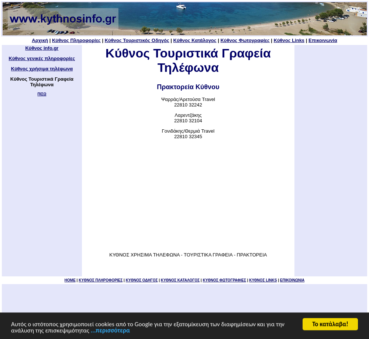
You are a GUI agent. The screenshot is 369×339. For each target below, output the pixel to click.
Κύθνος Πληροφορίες (76, 40)
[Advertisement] (188, 195)
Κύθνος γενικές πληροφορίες (42, 58)
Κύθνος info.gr (41, 48)
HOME (70, 280)
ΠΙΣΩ (41, 94)
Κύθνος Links (289, 40)
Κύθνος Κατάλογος (195, 40)
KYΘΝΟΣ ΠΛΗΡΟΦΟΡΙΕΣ (101, 280)
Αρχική (40, 40)
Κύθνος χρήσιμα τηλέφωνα (42, 68)
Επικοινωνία (322, 40)
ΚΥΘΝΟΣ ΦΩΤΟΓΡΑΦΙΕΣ (224, 280)
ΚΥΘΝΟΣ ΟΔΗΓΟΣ (142, 280)
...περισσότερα (110, 331)
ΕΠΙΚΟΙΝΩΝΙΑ (292, 280)
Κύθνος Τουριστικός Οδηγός (137, 40)
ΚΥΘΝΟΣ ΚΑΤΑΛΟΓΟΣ (180, 280)
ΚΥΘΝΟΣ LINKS (263, 280)
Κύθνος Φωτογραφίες (244, 40)
